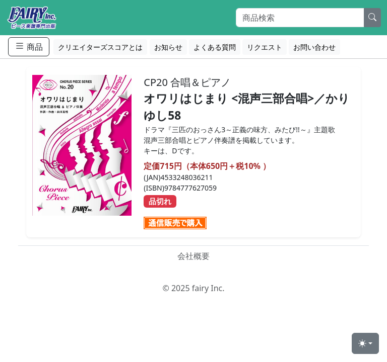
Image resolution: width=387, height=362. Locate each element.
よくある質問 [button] (215, 47)
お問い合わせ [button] (314, 47)
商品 (29, 46)
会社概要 (193, 255)
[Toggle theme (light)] (365, 343)
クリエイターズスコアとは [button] (100, 47)
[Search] (300, 17)
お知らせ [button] (168, 47)
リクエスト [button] (264, 47)
